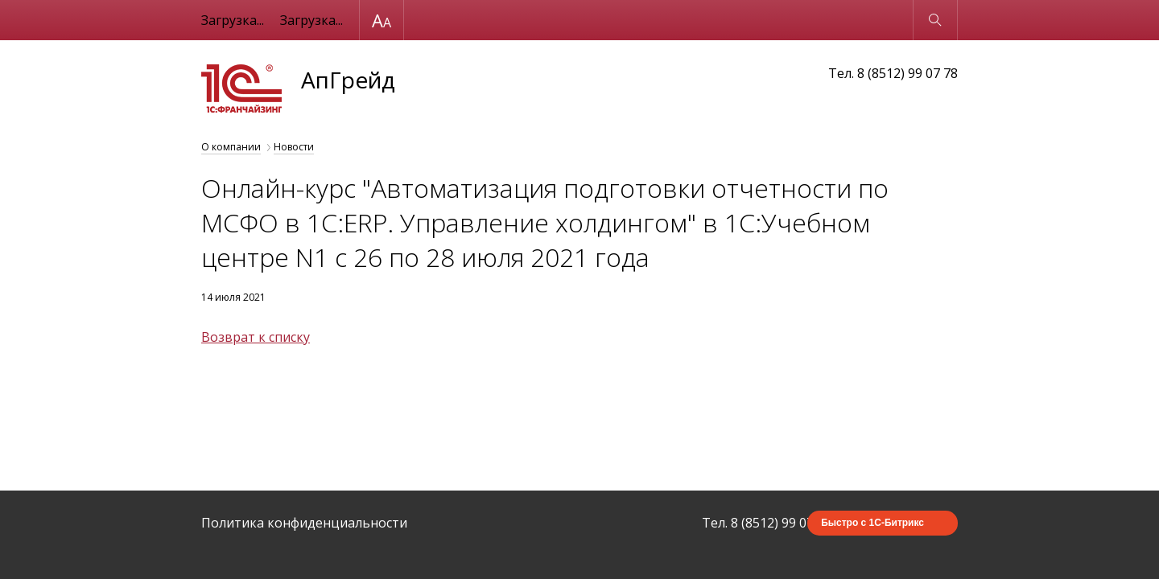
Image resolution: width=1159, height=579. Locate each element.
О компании (231, 147)
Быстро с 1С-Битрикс (872, 522)
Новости (294, 147)
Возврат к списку (255, 337)
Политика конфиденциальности (304, 523)
